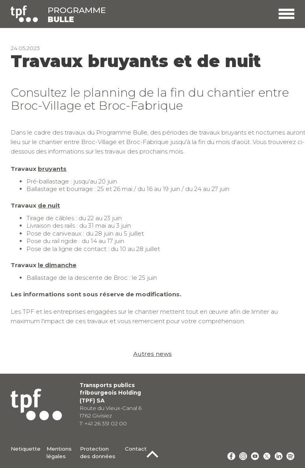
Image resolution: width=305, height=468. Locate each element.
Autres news (152, 354)
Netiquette (26, 449)
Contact (136, 449)
